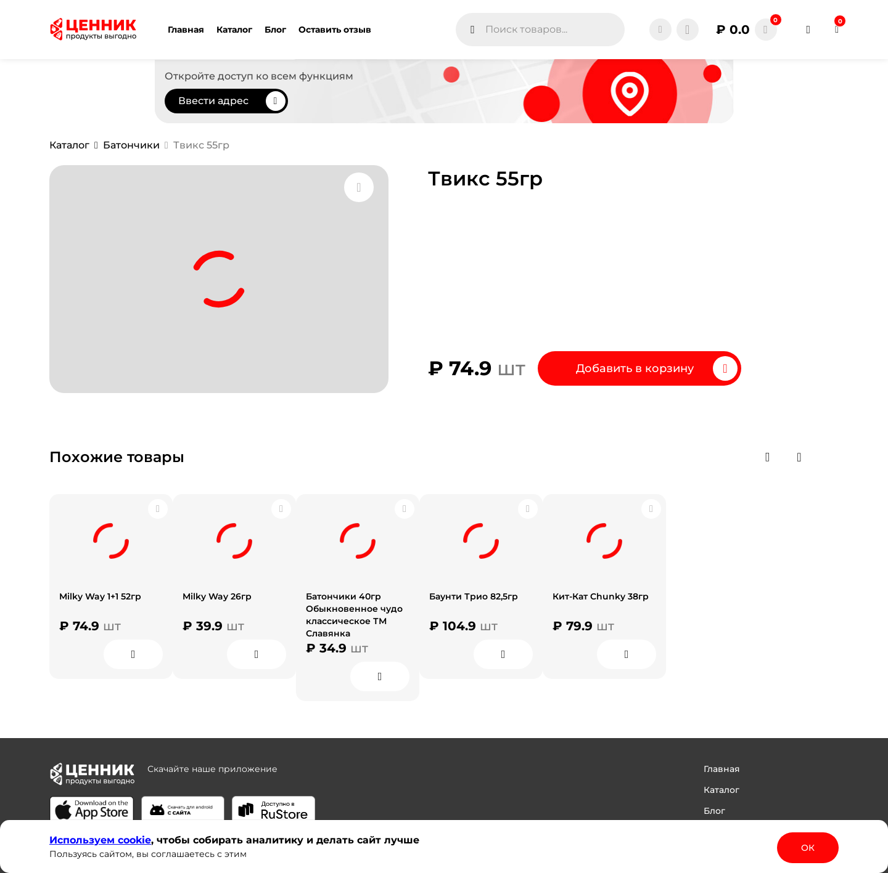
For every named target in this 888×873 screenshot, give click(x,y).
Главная (722, 768)
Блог (714, 810)
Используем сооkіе (100, 840)
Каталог (721, 789)
